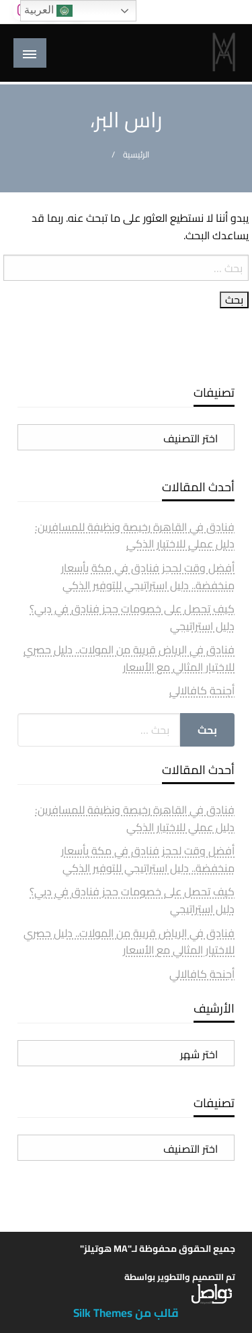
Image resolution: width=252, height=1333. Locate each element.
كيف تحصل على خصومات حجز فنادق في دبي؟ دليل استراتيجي (132, 617)
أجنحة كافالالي (202, 690)
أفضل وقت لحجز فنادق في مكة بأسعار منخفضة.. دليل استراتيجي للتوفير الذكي (148, 576)
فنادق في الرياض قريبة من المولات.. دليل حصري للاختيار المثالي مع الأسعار (129, 658)
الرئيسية (136, 154)
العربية (48, 11)
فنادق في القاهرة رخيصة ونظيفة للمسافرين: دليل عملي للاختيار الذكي (135, 535)
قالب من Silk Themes (126, 1313)
